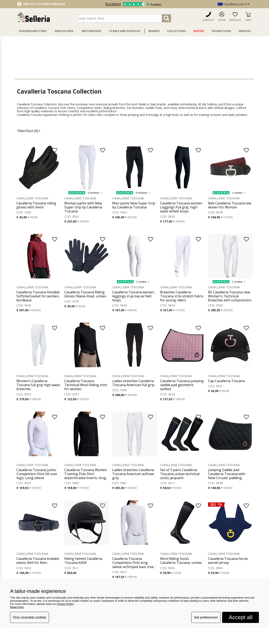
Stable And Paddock (124, 31)
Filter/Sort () (28, 131)
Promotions (221, 31)
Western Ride (91, 31)
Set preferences (206, 617)
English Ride (64, 31)
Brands (154, 31)
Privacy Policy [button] (65, 603)
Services (245, 31)
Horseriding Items (33, 31)
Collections (176, 31)
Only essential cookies (29, 617)
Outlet (198, 31)
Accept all (240, 617)
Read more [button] (17, 607)
